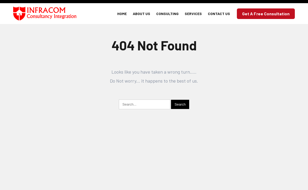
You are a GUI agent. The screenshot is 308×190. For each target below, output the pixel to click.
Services (193, 13)
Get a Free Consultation (266, 13)
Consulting (167, 13)
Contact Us (219, 13)
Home (122, 13)
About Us (141, 13)
